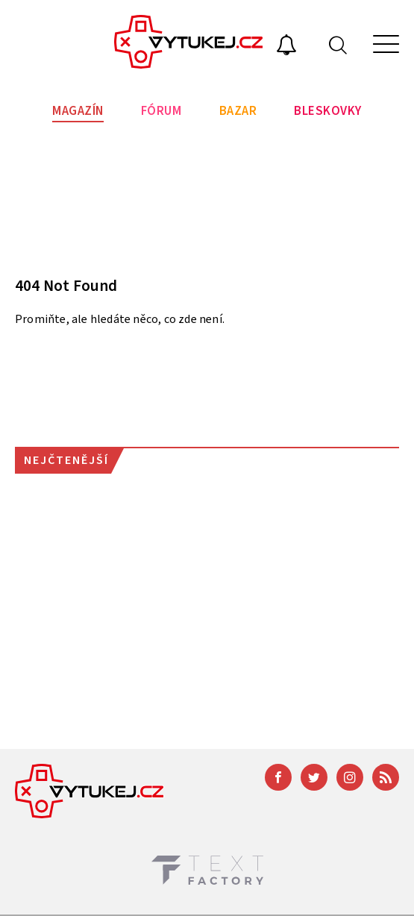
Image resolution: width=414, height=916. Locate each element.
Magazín (78, 111)
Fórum (161, 111)
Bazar (238, 111)
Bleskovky (328, 111)
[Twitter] (314, 777)
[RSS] (385, 777)
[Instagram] (349, 777)
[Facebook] (278, 777)
